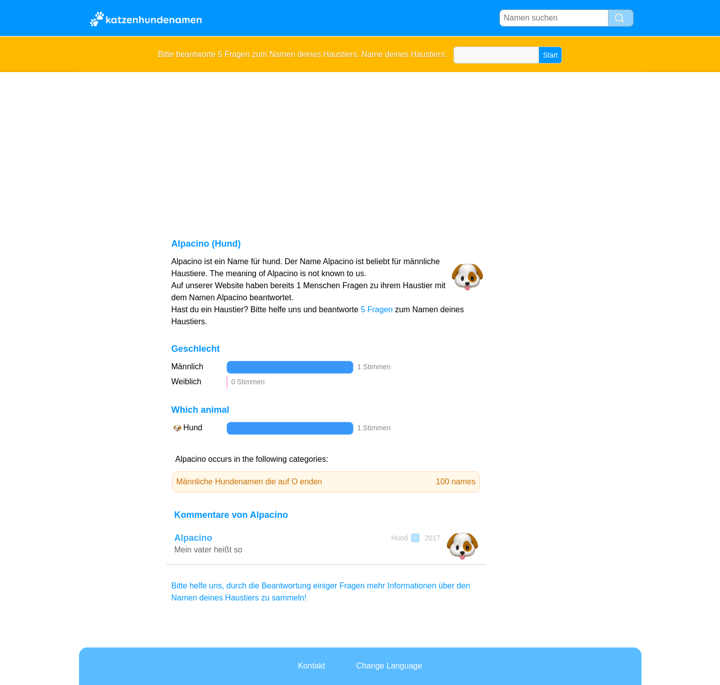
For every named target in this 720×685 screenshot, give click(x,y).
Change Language (389, 665)
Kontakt (311, 665)
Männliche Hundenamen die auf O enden (326, 482)
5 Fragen (376, 309)
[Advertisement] (360, 147)
